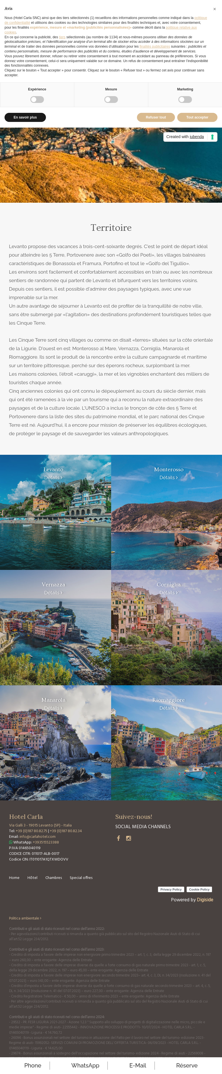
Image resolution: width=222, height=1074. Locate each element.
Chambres (53, 878)
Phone (32, 1065)
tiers (62, 37)
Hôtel (32, 878)
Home (14, 878)
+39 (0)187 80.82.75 (32, 831)
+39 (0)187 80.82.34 (66, 831)
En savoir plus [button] (25, 117)
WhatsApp (85, 1065)
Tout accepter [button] (197, 117)
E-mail (137, 1065)
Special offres (81, 878)
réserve (187, 1065)
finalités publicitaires (154, 46)
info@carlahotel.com (38, 837)
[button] (214, 9)
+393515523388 (46, 842)
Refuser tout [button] (156, 117)
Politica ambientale (25, 918)
